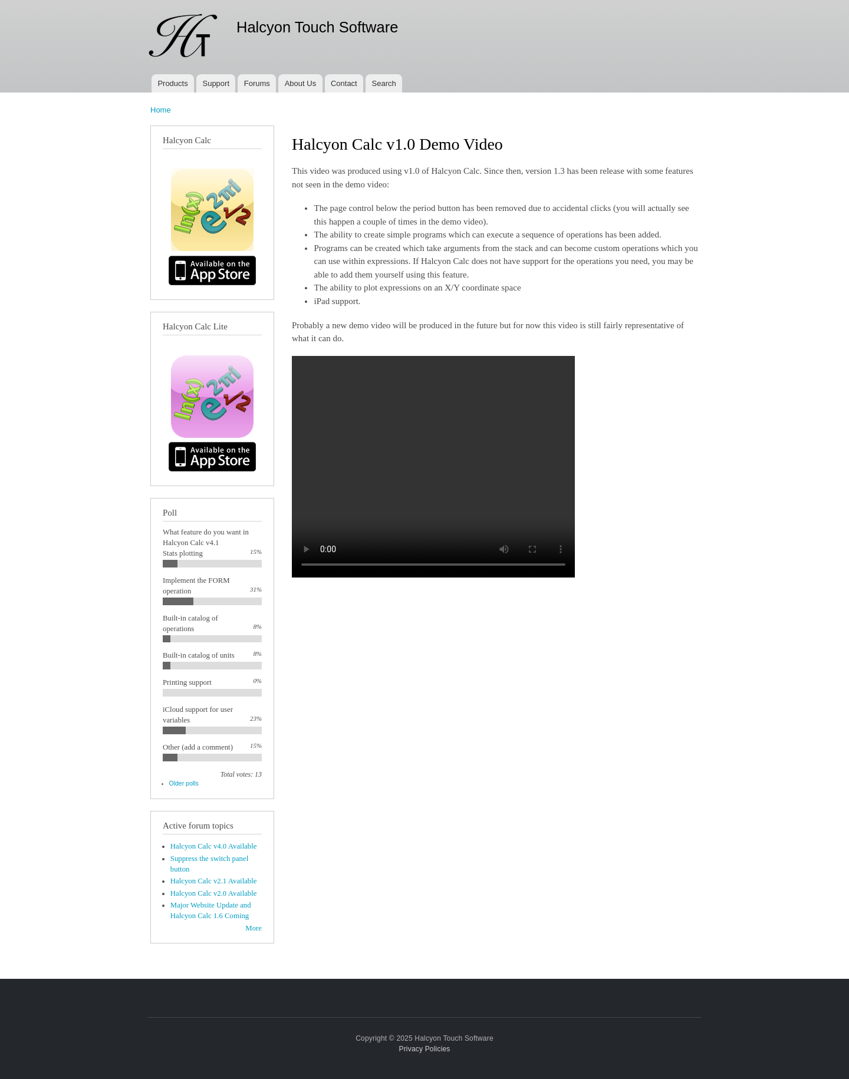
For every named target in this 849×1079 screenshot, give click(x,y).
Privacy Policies (424, 1049)
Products (172, 83)
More (253, 928)
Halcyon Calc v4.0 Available (213, 846)
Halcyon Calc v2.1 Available (213, 881)
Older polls (184, 783)
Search (384, 83)
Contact (344, 83)
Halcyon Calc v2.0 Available (213, 893)
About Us (300, 83)
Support (215, 83)
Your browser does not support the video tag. (433, 467)
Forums (257, 83)
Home (160, 109)
